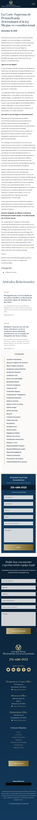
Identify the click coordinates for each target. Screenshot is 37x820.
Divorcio (12, 414)
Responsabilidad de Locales (18, 449)
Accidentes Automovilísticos (18, 369)
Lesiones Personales (16, 417)
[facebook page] (24, 670)
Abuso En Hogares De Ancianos (19, 362)
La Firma (18, 735)
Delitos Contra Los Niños (17, 404)
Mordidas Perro (14, 426)
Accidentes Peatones (16, 372)
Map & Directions (19, 690)
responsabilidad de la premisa (19, 462)
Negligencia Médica (15, 433)
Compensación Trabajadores (18, 394)
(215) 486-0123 (26, 247)
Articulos (18, 740)
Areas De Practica (18, 737)
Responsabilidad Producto (18, 446)
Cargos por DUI (14, 388)
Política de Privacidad (18, 742)
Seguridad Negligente (16, 452)
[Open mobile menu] (33, 4)
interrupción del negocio (17, 458)
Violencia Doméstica (16, 455)
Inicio (18, 732)
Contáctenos (18, 745)
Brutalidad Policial (15, 382)
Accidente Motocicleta (16, 359)
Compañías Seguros (16, 391)
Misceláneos (13, 423)
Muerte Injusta (14, 430)
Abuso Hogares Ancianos (17, 366)
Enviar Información (18, 631)
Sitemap (25, 803)
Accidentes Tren (14, 375)
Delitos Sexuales (14, 410)
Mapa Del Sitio (18, 747)
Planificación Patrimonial (17, 439)
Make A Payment (18, 763)
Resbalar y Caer (14, 442)
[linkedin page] (13, 670)
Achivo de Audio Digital (17, 378)
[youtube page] (29, 670)
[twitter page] (8, 670)
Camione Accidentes (16, 385)
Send (18, 547)
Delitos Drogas (14, 407)
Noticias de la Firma (16, 436)
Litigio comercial (14, 420)
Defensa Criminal (10, 272)
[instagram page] (18, 670)
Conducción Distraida (16, 398)
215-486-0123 (19, 487)
